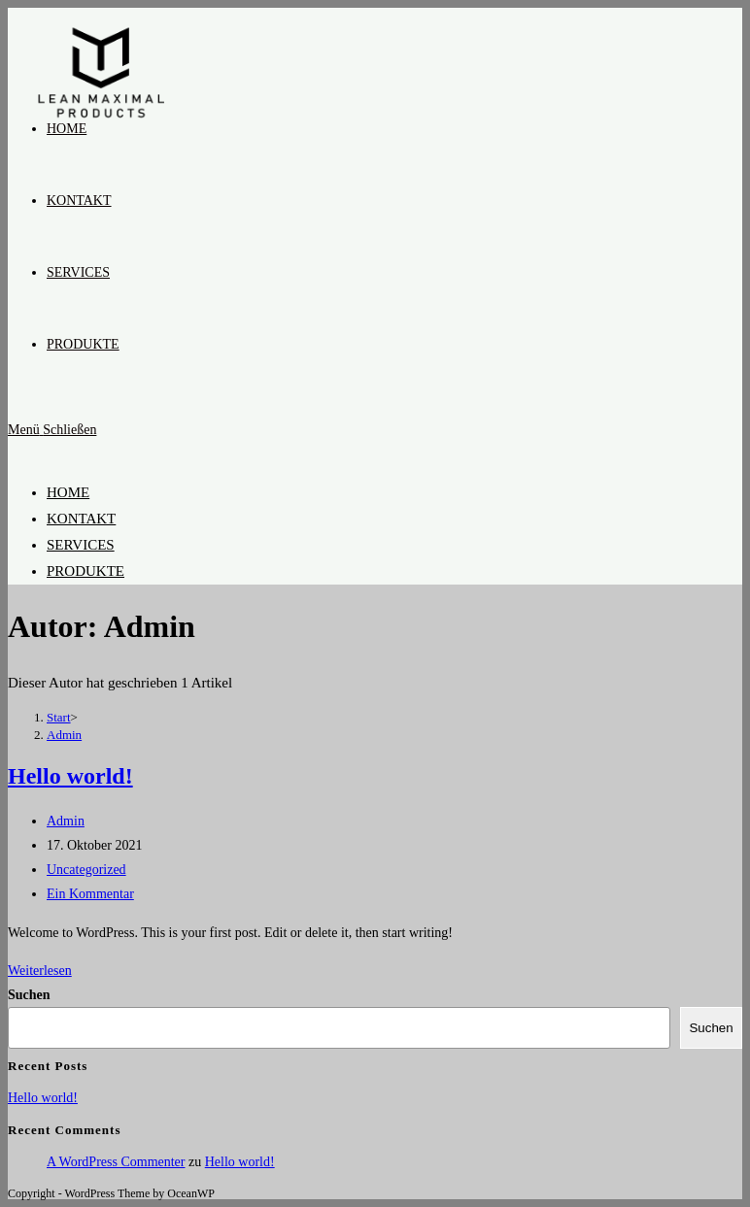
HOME (68, 492)
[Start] (59, 717)
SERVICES (81, 545)
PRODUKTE (85, 571)
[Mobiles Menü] (52, 429)
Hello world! (70, 775)
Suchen (29, 995)
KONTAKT (81, 518)
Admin (64, 734)
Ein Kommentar (90, 894)
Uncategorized (86, 869)
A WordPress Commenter (116, 1162)
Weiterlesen (40, 970)
